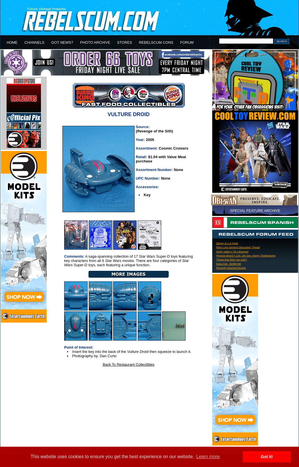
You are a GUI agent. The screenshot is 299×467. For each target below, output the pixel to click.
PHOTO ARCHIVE (95, 42)
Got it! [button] (267, 456)
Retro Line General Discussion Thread (238, 247)
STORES (124, 42)
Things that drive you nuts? (231, 259)
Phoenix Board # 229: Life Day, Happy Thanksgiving (246, 255)
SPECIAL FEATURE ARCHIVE (255, 210)
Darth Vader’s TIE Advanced (232, 251)
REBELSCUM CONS (156, 42)
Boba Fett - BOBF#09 (228, 264)
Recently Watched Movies (231, 268)
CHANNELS (34, 42)
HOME (12, 42)
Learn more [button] (208, 456)
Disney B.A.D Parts (227, 243)
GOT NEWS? (62, 42)
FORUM (187, 42)
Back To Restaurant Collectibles (128, 364)
